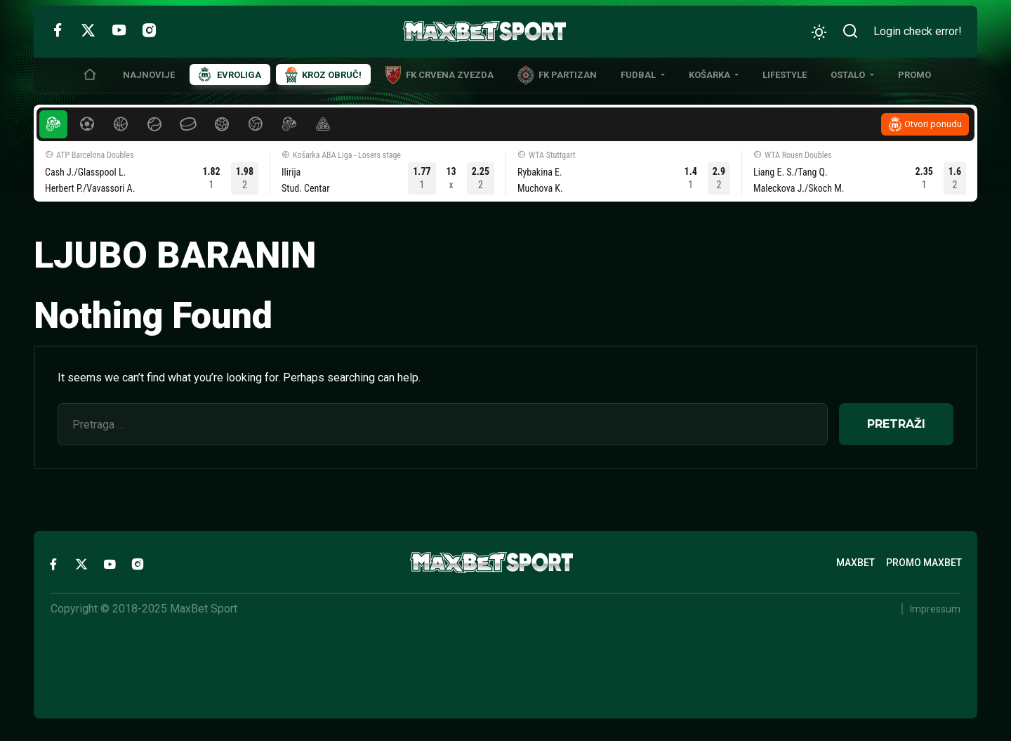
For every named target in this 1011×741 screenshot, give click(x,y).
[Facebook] (57, 30)
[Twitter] (88, 30)
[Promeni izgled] (819, 32)
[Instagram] (149, 30)
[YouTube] (119, 30)
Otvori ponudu (933, 124)
